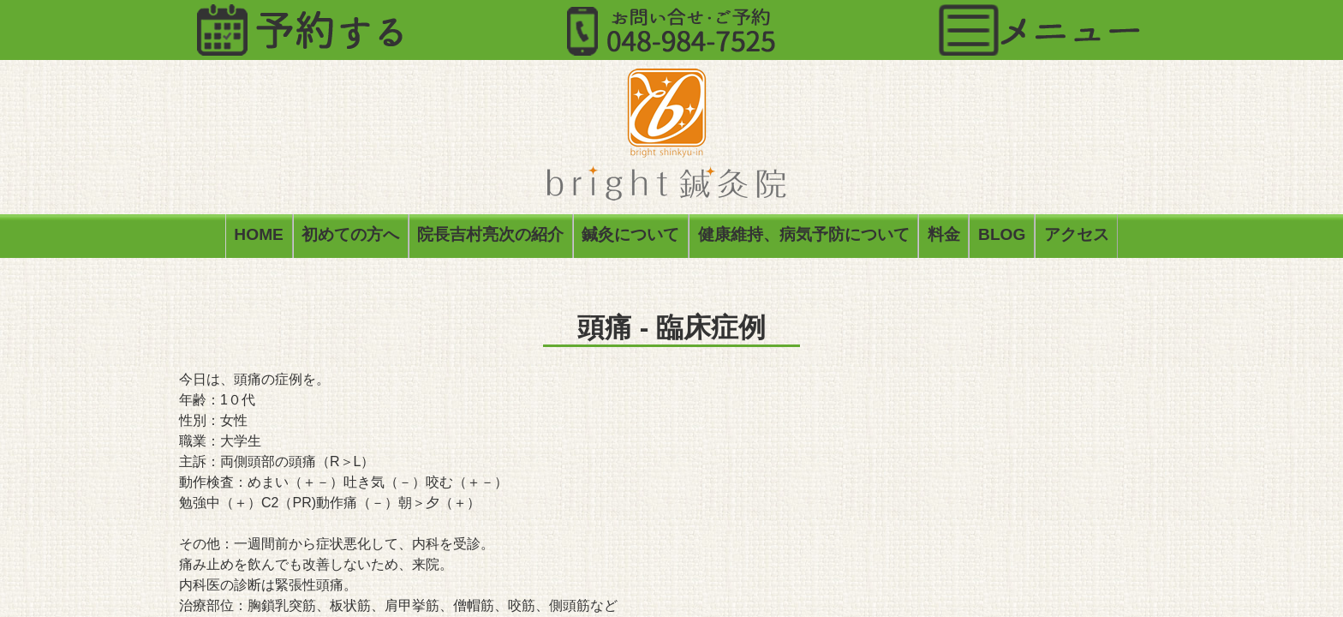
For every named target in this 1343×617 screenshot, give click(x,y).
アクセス (1076, 237)
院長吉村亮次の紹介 (490, 237)
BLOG (1001, 237)
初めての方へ (350, 237)
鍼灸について (630, 237)
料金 (944, 237)
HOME (259, 237)
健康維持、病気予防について (804, 237)
